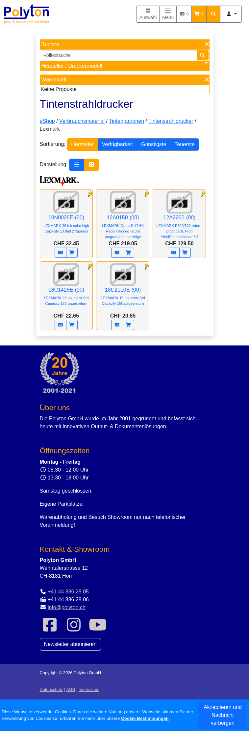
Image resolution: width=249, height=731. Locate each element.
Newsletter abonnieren (70, 644)
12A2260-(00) (179, 218)
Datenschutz (51, 689)
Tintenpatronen (126, 121)
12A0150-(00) (122, 218)
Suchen (50, 44)
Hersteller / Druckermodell (71, 66)
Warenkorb (54, 79)
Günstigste (153, 144)
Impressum (89, 689)
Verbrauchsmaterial (82, 121)
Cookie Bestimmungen (144, 718)
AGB (70, 689)
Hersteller (82, 144)
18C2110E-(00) (122, 289)
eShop (47, 121)
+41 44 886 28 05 (68, 591)
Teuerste (184, 144)
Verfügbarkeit (117, 144)
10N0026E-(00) (66, 216)
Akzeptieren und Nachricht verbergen (223, 715)
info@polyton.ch (67, 607)
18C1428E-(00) (66, 289)
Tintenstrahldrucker (170, 121)
